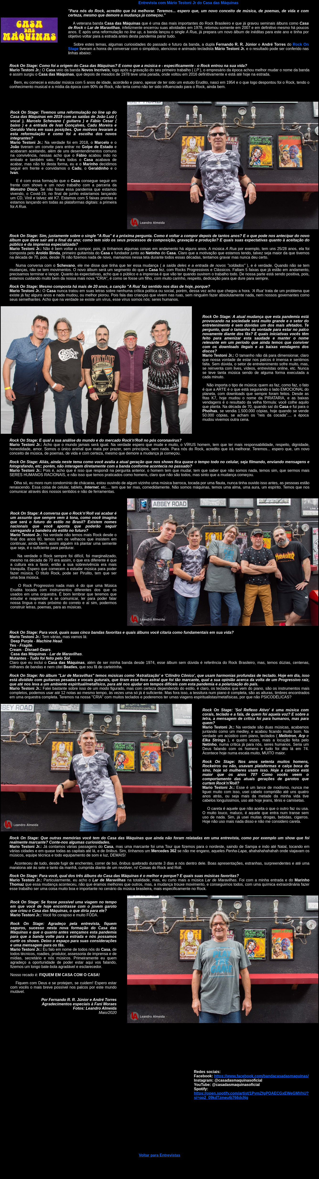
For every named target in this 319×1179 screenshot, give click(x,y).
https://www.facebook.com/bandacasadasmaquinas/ (261, 1076)
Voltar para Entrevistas (159, 1155)
